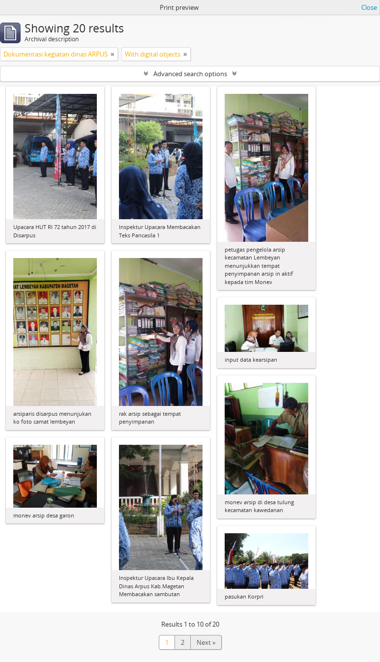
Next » (206, 642)
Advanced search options (190, 73)
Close (369, 7)
